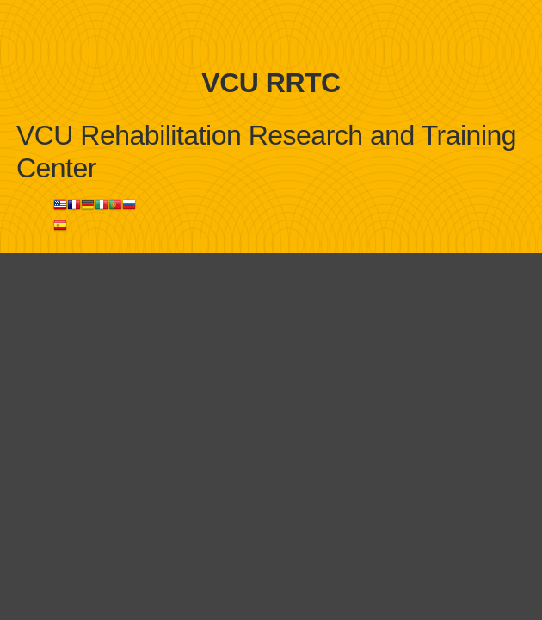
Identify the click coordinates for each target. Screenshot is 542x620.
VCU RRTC (270, 82)
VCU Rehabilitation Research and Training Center (266, 151)
